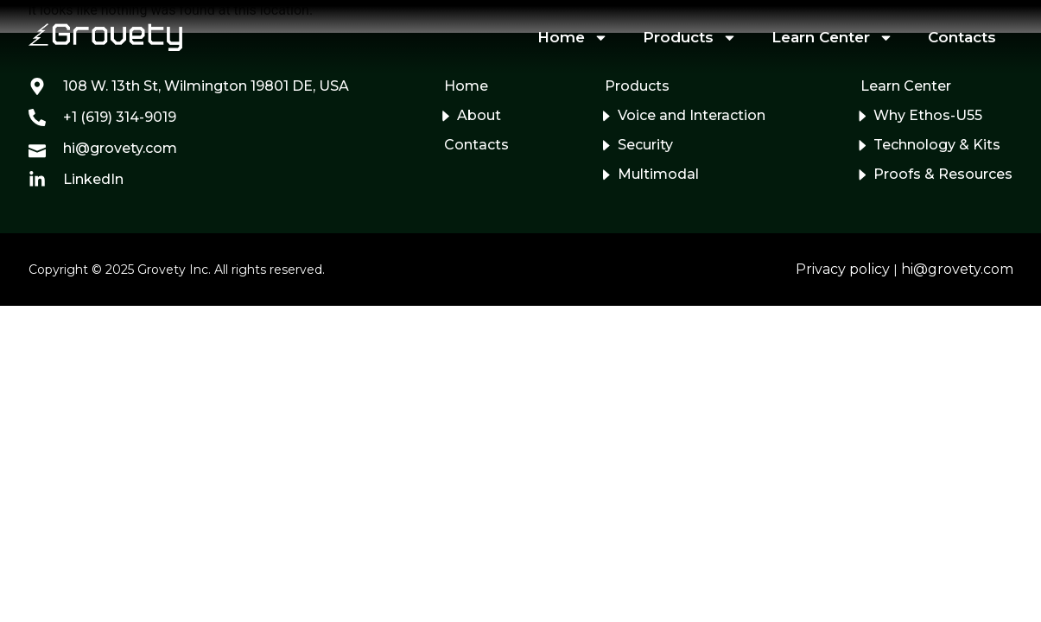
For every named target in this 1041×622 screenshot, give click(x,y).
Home (572, 38)
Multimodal (658, 174)
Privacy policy (843, 269)
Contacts (962, 37)
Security (645, 144)
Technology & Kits (936, 144)
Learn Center (832, 38)
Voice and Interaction (691, 115)
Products (690, 38)
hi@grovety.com (957, 269)
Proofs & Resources (942, 174)
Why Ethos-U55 (927, 115)
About (479, 115)
